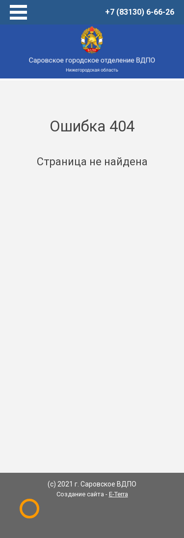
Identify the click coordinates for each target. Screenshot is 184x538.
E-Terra (118, 494)
